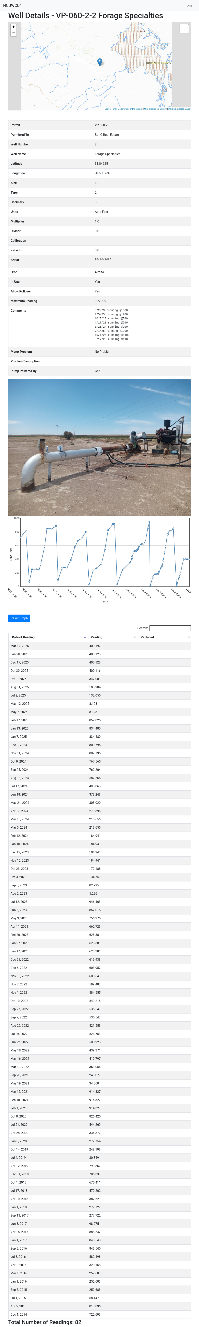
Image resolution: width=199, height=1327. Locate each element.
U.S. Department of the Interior (128, 109)
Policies (172, 109)
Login (190, 5)
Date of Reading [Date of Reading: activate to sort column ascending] (23, 637)
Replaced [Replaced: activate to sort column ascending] (147, 637)
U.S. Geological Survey (155, 109)
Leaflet (108, 109)
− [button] (13, 33)
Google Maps (183, 109)
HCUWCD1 (12, 5)
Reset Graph (19, 618)
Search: (164, 628)
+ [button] (13, 27)
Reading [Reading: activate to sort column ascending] (96, 637)
